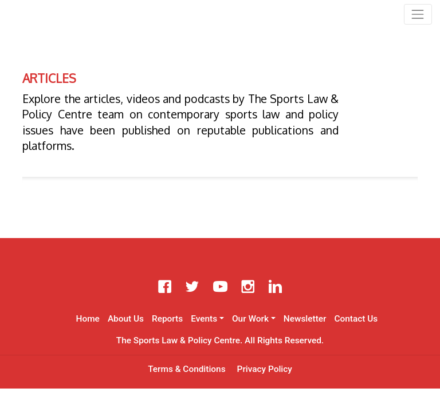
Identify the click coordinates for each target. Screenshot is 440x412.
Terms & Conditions (186, 369)
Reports (167, 319)
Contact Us (356, 319)
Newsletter (305, 319)
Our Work (250, 319)
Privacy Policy (264, 369)
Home (88, 319)
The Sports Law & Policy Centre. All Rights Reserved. (220, 340)
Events (204, 319)
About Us (126, 319)
